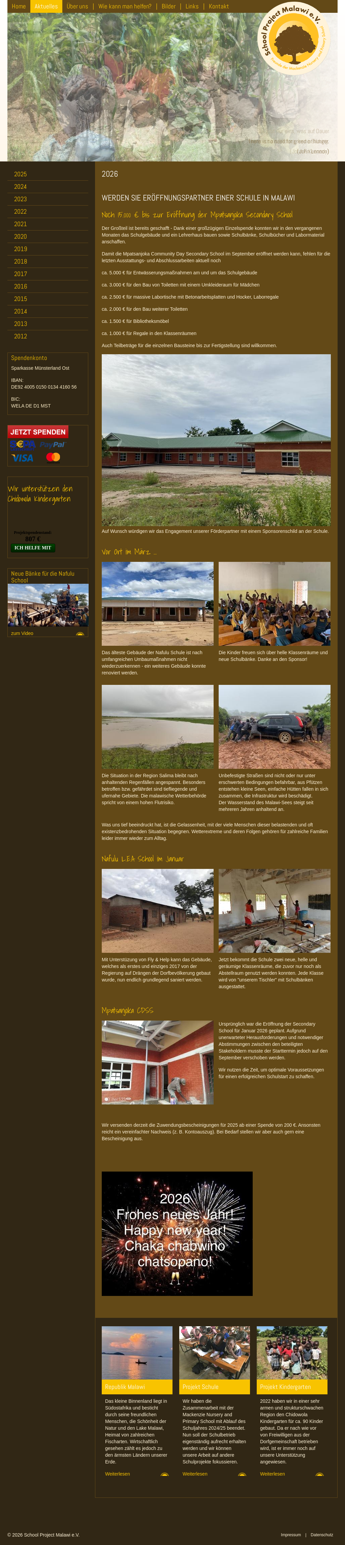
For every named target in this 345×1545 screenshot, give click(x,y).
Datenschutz (322, 1535)
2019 (20, 249)
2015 (20, 299)
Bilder (169, 6)
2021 (20, 224)
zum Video (22, 633)
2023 (20, 199)
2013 (20, 324)
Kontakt (219, 6)
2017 (20, 274)
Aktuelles (46, 6)
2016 (20, 286)
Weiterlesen (117, 1474)
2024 (20, 186)
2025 (20, 174)
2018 (20, 261)
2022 (20, 211)
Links (192, 6)
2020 (20, 236)
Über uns (77, 6)
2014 (20, 311)
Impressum (291, 1535)
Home (19, 6)
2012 (20, 336)
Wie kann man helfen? (125, 6)
